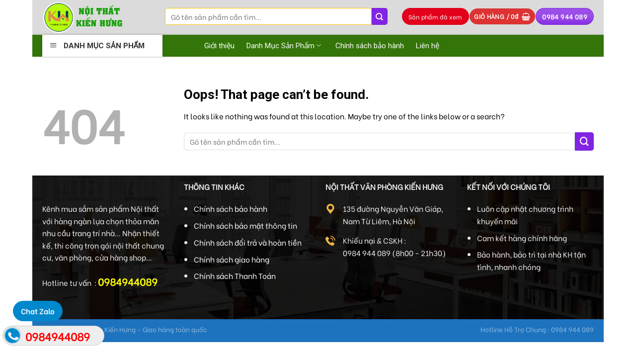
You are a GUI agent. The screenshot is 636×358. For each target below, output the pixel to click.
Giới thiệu (219, 45)
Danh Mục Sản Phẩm (284, 45)
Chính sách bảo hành (369, 45)
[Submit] (380, 16)
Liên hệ (427, 45)
